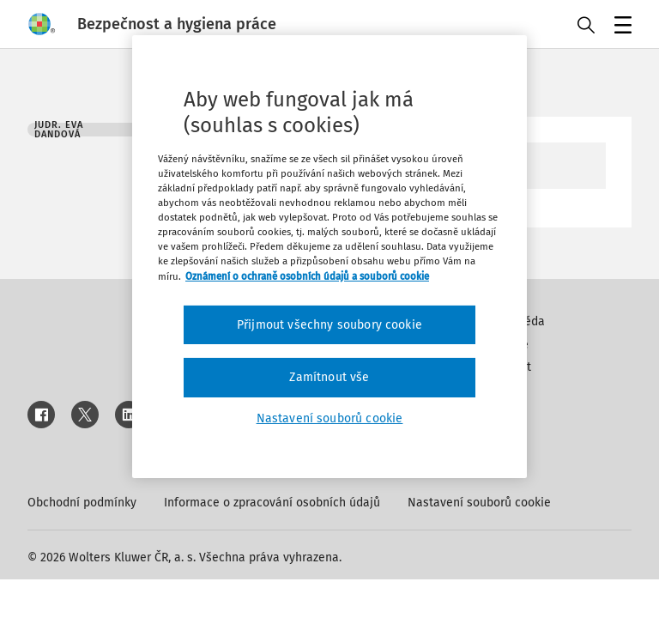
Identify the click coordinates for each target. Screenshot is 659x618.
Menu (620, 26)
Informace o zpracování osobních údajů (272, 502)
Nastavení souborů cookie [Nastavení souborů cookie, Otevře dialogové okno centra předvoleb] (330, 418)
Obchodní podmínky (81, 502)
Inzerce (509, 344)
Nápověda (517, 321)
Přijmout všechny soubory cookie (329, 325)
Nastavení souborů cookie (479, 502)
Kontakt (510, 367)
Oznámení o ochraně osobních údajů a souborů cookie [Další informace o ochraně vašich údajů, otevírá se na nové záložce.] (307, 276)
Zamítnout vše (329, 377)
